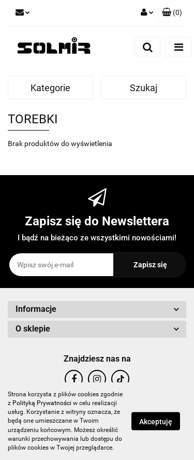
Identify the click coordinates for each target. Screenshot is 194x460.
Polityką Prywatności (41, 403)
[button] (172, 13)
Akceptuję (155, 422)
